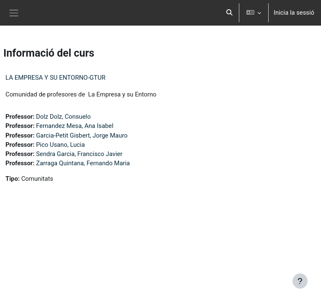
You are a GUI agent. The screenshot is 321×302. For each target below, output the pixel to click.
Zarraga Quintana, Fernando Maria (83, 163)
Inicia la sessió (294, 12)
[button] (229, 13)
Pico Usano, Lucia (60, 144)
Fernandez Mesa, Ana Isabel (75, 126)
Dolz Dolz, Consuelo (63, 116)
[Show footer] (300, 281)
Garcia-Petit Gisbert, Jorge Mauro (82, 135)
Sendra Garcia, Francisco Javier (79, 154)
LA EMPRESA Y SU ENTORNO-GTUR (55, 77)
